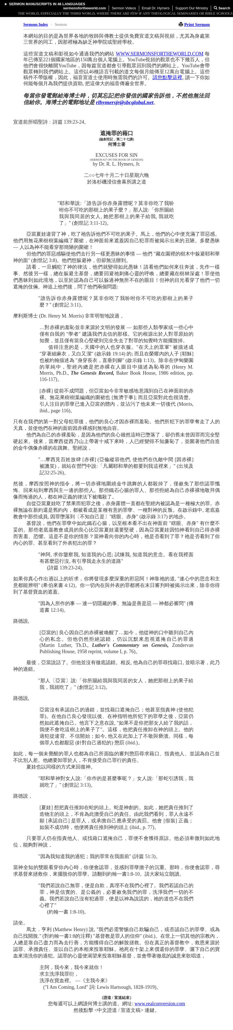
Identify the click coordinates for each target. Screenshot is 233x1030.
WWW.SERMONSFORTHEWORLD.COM (159, 54)
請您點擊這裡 (168, 77)
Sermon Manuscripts (30, 4)
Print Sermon (197, 24)
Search (222, 8)
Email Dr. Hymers (156, 8)
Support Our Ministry (191, 8)
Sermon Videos (124, 8)
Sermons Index (35, 25)
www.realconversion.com (159, 1003)
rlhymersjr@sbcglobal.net (124, 102)
